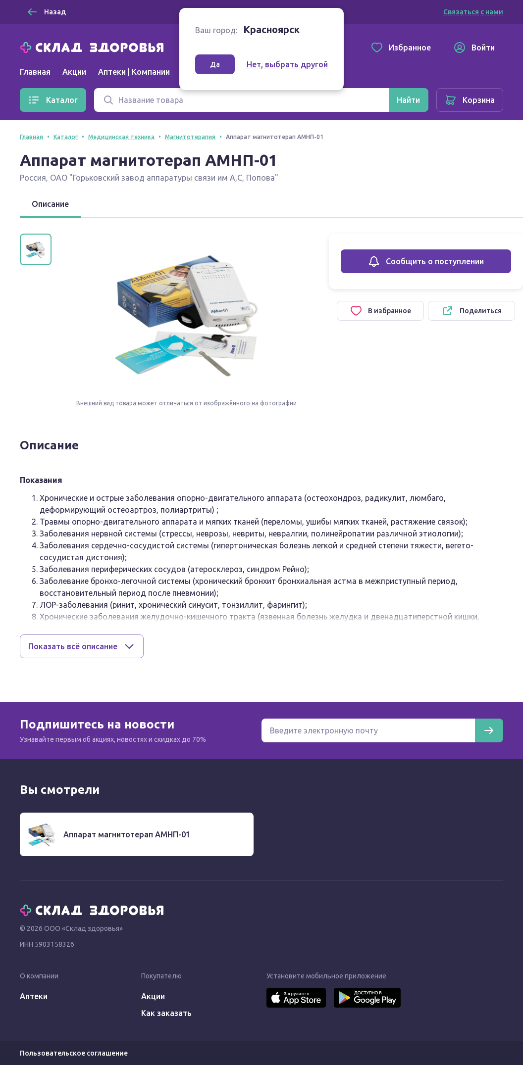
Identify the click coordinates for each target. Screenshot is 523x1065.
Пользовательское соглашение (74, 1053)
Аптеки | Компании (134, 71)
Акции (74, 71)
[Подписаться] (488, 730)
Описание (50, 203)
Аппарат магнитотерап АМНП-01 (126, 834)
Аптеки (34, 996)
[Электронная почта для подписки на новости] (368, 730)
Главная (35, 71)
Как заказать (166, 1013)
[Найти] (408, 100)
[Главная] (94, 46)
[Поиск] (241, 100)
